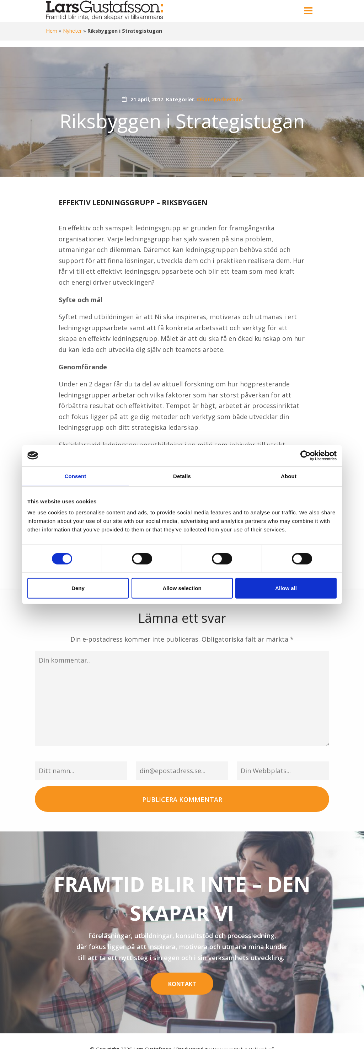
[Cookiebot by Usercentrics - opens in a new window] (305, 455)
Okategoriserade (219, 99)
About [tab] (288, 476)
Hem (51, 30)
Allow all (286, 588)
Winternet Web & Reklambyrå (243, 1032)
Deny (78, 588)
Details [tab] (182, 476)
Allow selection (181, 588)
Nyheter (72, 30)
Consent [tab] (75, 476)
